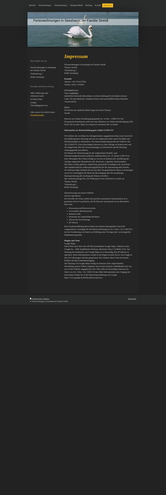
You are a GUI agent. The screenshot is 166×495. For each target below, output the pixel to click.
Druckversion (36, 299)
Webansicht (132, 299)
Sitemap (46, 299)
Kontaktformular (37, 115)
